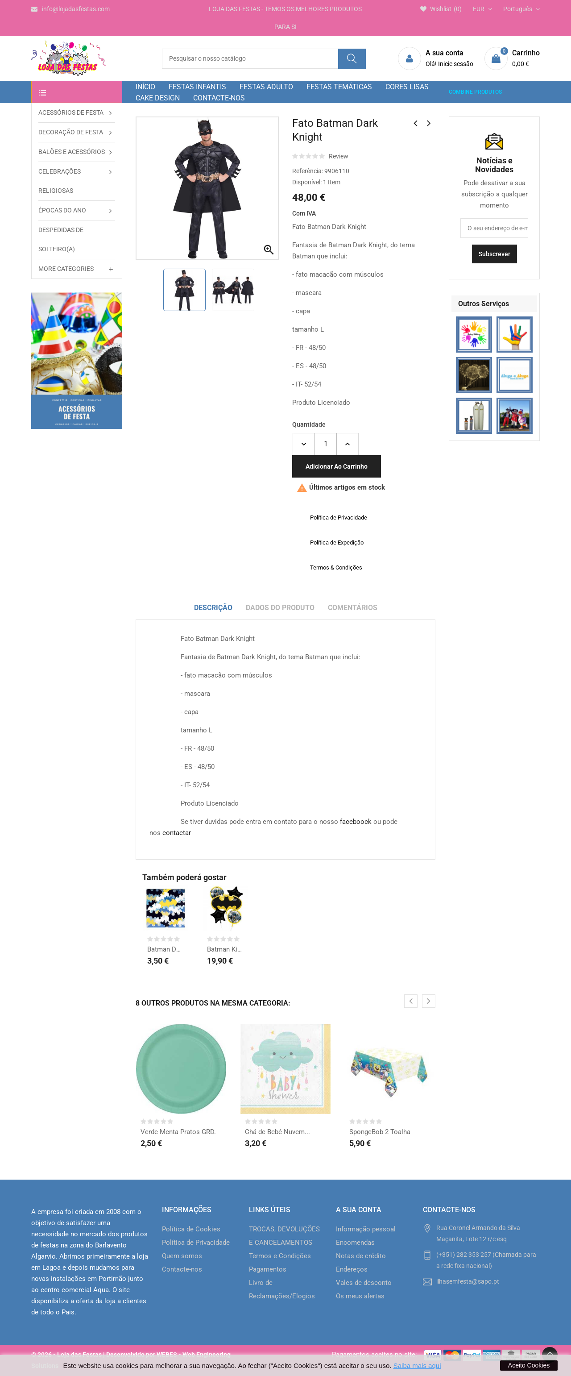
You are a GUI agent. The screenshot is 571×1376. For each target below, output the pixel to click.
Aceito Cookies (529, 1365)
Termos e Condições (280, 1256)
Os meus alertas (360, 1296)
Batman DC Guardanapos (165, 949)
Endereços (352, 1269)
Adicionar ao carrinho (337, 466)
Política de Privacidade (196, 1243)
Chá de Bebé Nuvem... (277, 1132)
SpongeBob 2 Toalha (379, 1132)
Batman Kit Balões (225, 949)
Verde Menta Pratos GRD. (178, 1132)
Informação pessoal (366, 1229)
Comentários (352, 607)
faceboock (356, 822)
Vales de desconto (364, 1283)
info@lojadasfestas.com (70, 8)
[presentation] (411, 1001)
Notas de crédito (361, 1256)
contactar (176, 833)
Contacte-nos (182, 1269)
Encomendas (355, 1243)
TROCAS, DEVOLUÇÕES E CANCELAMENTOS (284, 1236)
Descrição (213, 607)
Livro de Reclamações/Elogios (282, 1289)
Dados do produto (280, 607)
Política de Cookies (191, 1229)
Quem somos (182, 1256)
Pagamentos (267, 1269)
